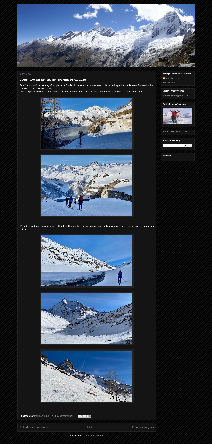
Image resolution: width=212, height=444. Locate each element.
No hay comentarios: (62, 416)
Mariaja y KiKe (173, 78)
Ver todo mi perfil (170, 82)
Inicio (90, 427)
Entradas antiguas (143, 427)
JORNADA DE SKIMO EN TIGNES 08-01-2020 (53, 79)
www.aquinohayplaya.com (175, 95)
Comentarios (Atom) (94, 435)
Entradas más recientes (34, 427)
